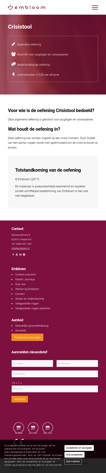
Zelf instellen (73, 461)
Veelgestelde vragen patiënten (32, 308)
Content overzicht (25, 274)
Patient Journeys (25, 279)
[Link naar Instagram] (24, 255)
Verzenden (19, 399)
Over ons (20, 284)
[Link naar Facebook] (13, 255)
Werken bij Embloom (27, 289)
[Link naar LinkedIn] (20, 255)
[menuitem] (93, 7)
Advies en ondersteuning (29, 298)
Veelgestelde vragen (27, 303)
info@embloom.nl (20, 248)
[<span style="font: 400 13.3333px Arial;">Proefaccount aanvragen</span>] (27, 337)
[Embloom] (44, 7)
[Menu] (93, 7)
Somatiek (20, 330)
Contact (20, 293)
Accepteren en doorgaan (79, 448)
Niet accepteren (74, 454)
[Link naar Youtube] (17, 255)
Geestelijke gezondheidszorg (31, 325)
